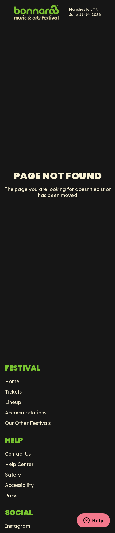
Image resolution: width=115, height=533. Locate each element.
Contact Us (18, 453)
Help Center (19, 464)
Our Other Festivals (28, 423)
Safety (13, 474)
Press (11, 495)
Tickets (13, 391)
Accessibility (19, 485)
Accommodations (25, 412)
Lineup (13, 402)
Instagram (17, 525)
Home (12, 381)
